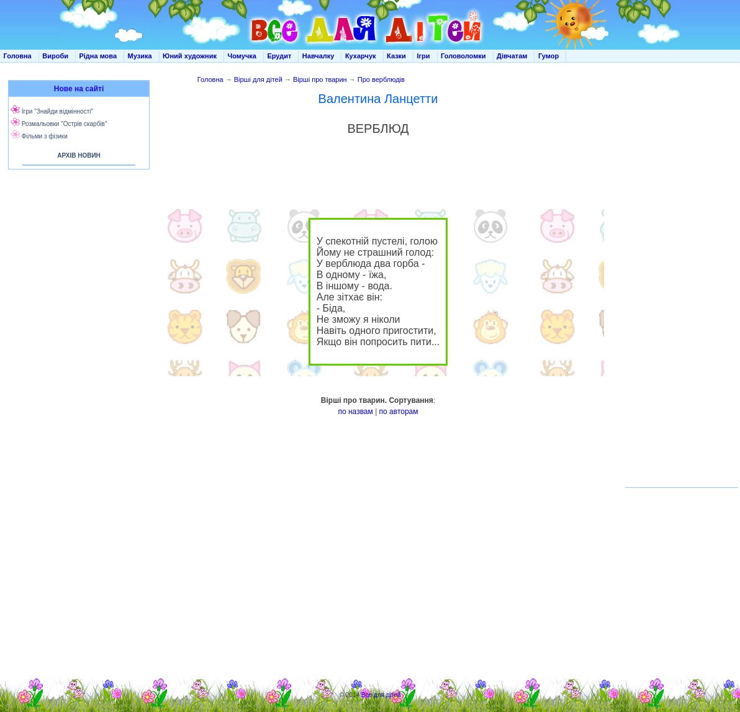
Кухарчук (360, 56)
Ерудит (279, 56)
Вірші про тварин (320, 79)
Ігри (423, 56)
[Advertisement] (76, 298)
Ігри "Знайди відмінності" (57, 111)
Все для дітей (381, 695)
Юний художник (190, 56)
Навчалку (318, 56)
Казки (396, 56)
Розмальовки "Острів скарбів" (64, 123)
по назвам (355, 411)
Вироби (55, 56)
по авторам (398, 411)
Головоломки (463, 56)
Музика (140, 56)
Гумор (548, 56)
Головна (18, 56)
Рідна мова (98, 56)
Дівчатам (512, 56)
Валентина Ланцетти (378, 99)
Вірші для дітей (258, 79)
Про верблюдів (381, 79)
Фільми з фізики (45, 136)
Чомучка (242, 56)
